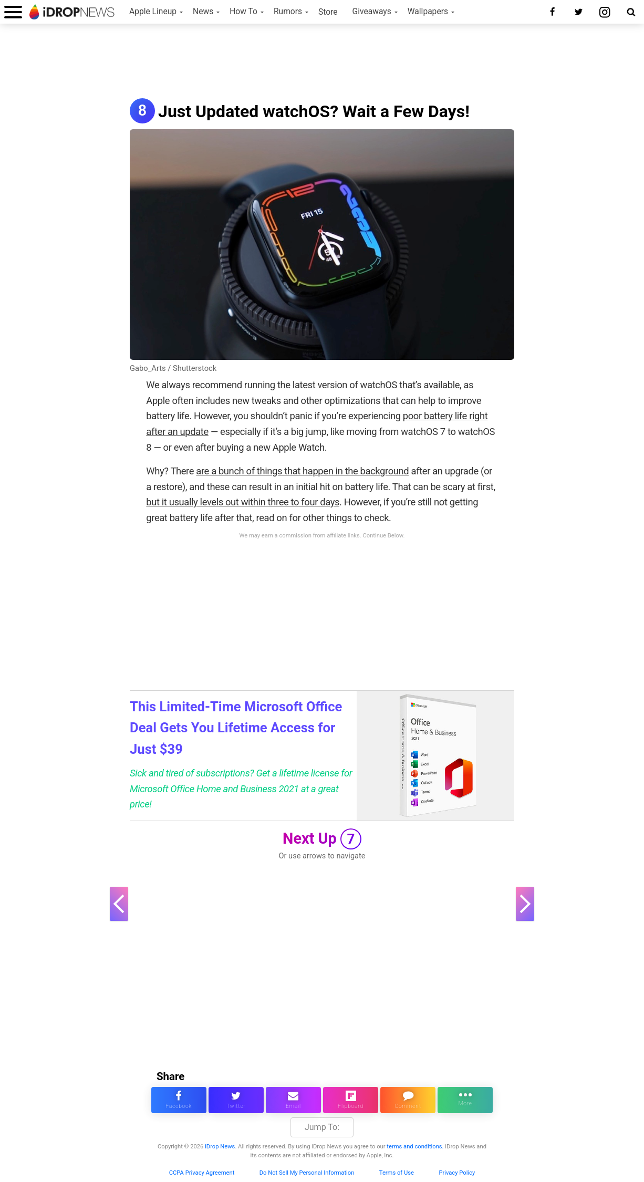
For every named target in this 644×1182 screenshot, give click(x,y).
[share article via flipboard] (350, 1100)
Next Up (322, 838)
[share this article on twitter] (236, 1100)
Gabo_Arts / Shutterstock (173, 368)
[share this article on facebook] (178, 1100)
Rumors (288, 11)
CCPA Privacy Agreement (202, 1172)
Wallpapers (428, 11)
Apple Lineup (152, 11)
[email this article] (293, 1100)
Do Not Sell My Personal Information (307, 1172)
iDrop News (220, 1146)
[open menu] (13, 12)
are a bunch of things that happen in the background (302, 470)
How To (243, 11)
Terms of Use (396, 1172)
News (203, 11)
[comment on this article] (407, 1100)
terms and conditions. (415, 1146)
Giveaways (371, 11)
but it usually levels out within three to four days (242, 501)
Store (328, 12)
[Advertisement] (322, 62)
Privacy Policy (457, 1172)
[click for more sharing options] (465, 1100)
